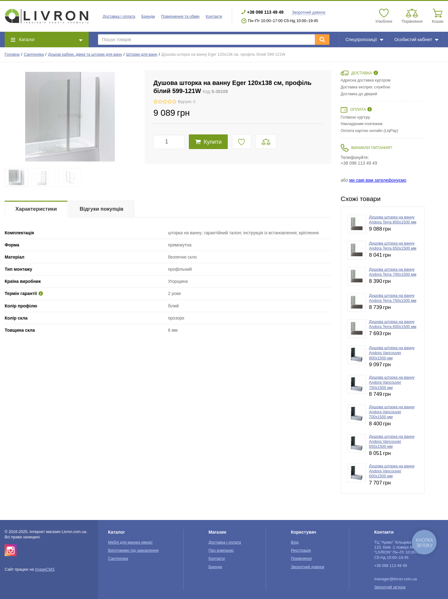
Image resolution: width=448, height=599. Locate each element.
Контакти (214, 16)
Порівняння (301, 558)
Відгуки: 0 (186, 102)
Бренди (148, 16)
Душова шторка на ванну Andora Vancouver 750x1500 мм (392, 382)
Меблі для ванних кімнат (130, 542)
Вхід (295, 542)
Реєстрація (301, 550)
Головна (12, 54)
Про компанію (221, 550)
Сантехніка (34, 54)
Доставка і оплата (119, 16)
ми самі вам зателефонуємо (377, 180)
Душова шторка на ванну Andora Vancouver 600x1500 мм (392, 471)
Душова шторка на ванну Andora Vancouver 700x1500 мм (392, 412)
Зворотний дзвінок (308, 12)
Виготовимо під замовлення (133, 550)
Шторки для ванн (141, 54)
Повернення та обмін (180, 16)
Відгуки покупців (102, 209)
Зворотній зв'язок (390, 587)
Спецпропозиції (364, 39)
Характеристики (36, 209)
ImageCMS (44, 569)
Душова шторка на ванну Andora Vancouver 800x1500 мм (392, 353)
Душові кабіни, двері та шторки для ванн (85, 54)
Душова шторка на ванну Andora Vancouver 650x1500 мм (392, 441)
